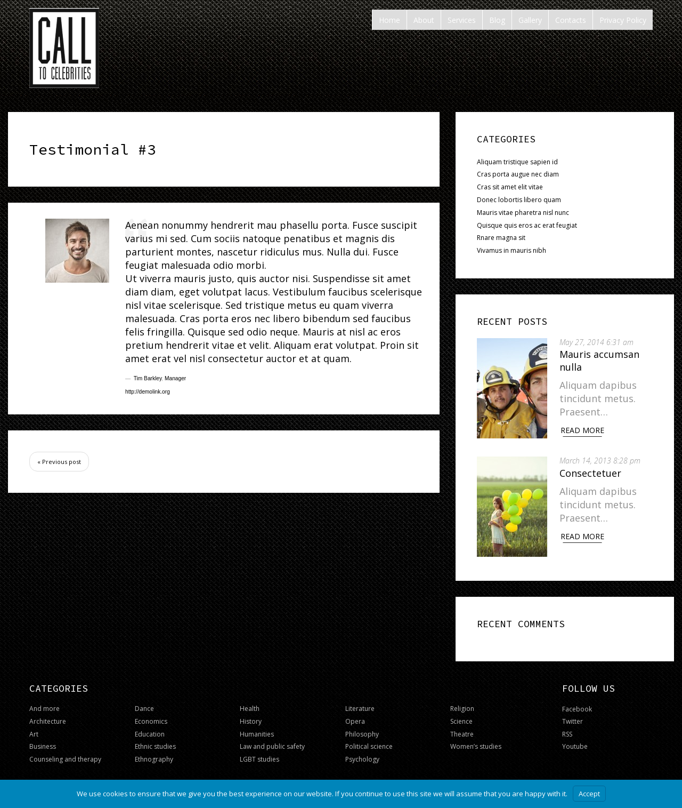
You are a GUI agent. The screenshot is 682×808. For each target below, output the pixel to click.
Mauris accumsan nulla (603, 360)
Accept (589, 793)
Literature (360, 703)
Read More (586, 430)
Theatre (462, 728)
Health (249, 703)
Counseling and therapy (65, 754)
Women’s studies (475, 741)
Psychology (362, 754)
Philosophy (362, 728)
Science (461, 716)
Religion (462, 703)
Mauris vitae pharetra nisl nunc (523, 212)
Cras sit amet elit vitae (510, 186)
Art (33, 728)
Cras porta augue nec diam (518, 174)
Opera (355, 716)
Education (150, 728)
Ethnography (154, 754)
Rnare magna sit (501, 237)
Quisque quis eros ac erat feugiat (527, 225)
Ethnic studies (155, 741)
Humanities (257, 728)
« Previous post (59, 462)
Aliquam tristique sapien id (517, 161)
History (251, 716)
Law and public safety (272, 741)
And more (44, 703)
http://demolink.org (147, 392)
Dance (144, 703)
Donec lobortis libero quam (519, 199)
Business (42, 741)
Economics (151, 716)
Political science (369, 741)
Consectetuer (594, 470)
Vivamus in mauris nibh (511, 250)
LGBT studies (259, 754)
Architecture (47, 716)
